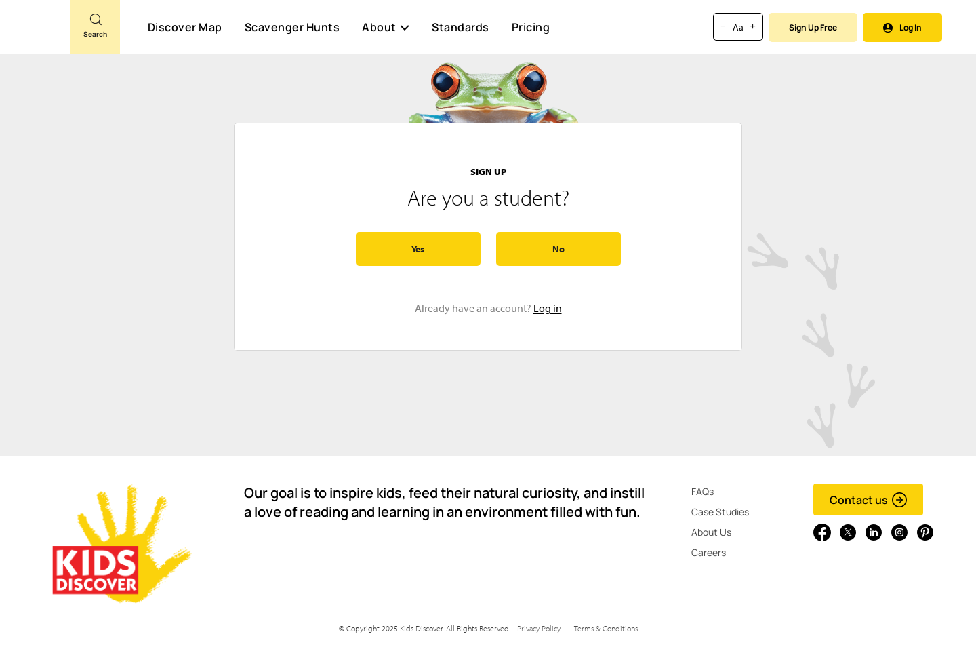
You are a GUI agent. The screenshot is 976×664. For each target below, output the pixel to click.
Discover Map (185, 27)
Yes (417, 249)
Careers (708, 552)
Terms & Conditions (606, 628)
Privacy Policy (539, 628)
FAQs (702, 491)
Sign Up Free (813, 27)
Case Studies (720, 511)
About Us (711, 532)
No (558, 249)
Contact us (869, 500)
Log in (547, 308)
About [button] (385, 27)
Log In (902, 27)
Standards (460, 27)
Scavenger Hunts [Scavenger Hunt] (292, 27)
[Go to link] (35, 33)
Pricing (531, 27)
